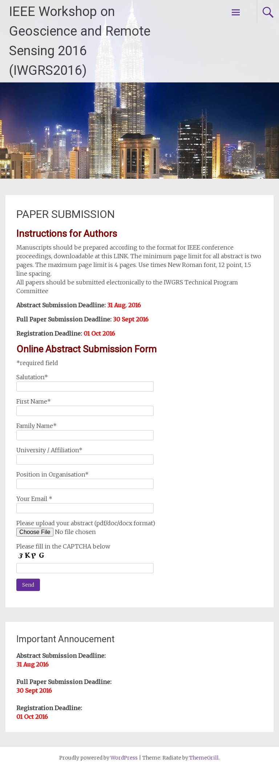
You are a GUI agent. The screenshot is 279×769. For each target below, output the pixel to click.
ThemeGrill (204, 757)
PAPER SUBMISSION (65, 214)
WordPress (124, 757)
